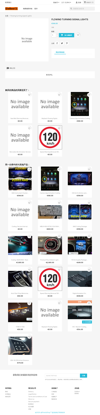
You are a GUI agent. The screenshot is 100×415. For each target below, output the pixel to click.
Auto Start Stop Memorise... (20, 293)
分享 (57, 43)
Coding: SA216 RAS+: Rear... (20, 260)
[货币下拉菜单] (68, 2)
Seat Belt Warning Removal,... (20, 118)
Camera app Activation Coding (80, 118)
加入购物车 (66, 35)
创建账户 (54, 396)
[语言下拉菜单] (56, 2)
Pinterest (67, 43)
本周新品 (8, 394)
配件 (36, 9)
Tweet (62, 43)
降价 (6, 391)
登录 (52, 394)
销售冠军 (8, 396)
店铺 (29, 409)
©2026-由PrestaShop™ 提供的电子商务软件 (50, 412)
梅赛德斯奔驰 (27, 9)
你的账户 (54, 388)
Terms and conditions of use (37, 396)
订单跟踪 (54, 391)
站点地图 (31, 406)
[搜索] (82, 9)
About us (31, 399)
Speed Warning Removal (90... (50, 152)
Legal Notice (32, 394)
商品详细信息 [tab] (60, 52)
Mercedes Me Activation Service (20, 152)
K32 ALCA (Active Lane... (80, 193)
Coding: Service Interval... (20, 226)
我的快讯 (54, 399)
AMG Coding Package (80, 226)
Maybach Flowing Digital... (50, 118)
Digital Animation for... (80, 293)
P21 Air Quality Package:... (80, 260)
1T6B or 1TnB (20, 327)
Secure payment (33, 401)
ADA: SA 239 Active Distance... (20, 360)
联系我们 (8, 2)
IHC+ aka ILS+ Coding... (79, 327)
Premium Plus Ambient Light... (50, 260)
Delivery (31, 391)
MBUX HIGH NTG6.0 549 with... (50, 226)
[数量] (53, 35)
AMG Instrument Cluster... (20, 193)
